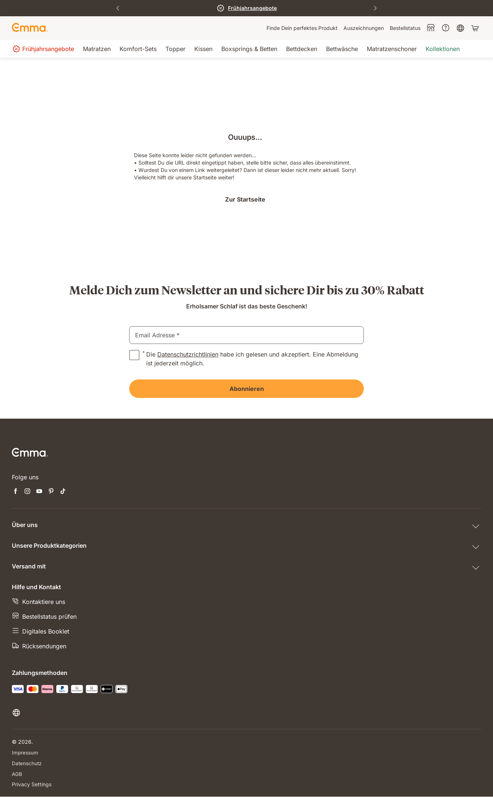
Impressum (25, 752)
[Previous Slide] (118, 8)
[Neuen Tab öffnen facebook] (15, 491)
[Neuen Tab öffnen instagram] (27, 491)
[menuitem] (302, 28)
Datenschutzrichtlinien (187, 354)
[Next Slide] (375, 8)
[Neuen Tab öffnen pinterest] (51, 491)
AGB (17, 774)
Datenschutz (27, 763)
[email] (246, 335)
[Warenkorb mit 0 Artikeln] (476, 28)
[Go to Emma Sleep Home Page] (30, 28)
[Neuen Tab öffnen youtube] (39, 491)
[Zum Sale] (246, 8)
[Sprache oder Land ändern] (28, 712)
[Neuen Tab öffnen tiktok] (63, 491)
